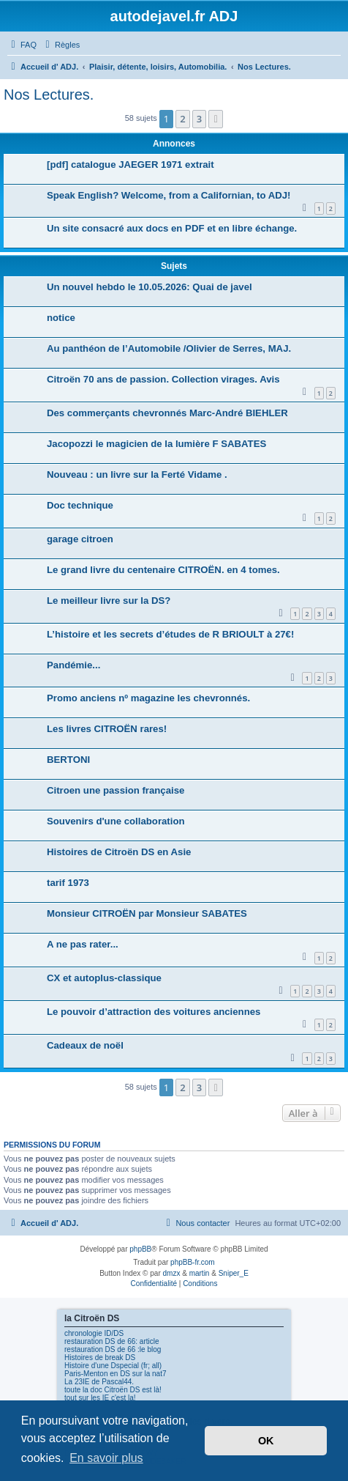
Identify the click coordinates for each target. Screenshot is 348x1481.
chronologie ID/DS (94, 1333)
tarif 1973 (68, 882)
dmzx (172, 1273)
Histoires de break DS (99, 1357)
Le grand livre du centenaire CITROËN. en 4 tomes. (163, 569)
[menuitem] (22, 44)
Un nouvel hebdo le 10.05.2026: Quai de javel (149, 286)
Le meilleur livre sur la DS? (108, 600)
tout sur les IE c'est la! (100, 1398)
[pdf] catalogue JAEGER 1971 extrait (130, 164)
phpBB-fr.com (192, 1262)
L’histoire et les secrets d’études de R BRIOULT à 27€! (170, 634)
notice (61, 317)
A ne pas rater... (82, 944)
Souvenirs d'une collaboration (116, 821)
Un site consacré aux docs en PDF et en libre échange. (172, 228)
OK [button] (266, 1441)
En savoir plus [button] (106, 1458)
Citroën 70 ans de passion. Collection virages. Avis (163, 379)
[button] (215, 119)
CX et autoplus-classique (104, 977)
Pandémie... (73, 665)
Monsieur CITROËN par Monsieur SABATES (147, 913)
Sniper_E (234, 1273)
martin (199, 1273)
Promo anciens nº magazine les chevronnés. (148, 698)
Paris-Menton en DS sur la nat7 (115, 1374)
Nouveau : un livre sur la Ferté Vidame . (137, 474)
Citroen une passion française (115, 790)
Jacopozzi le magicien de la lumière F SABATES (156, 443)
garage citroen (80, 538)
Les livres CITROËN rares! (107, 728)
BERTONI (68, 759)
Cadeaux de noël (85, 1045)
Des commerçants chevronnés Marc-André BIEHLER (167, 412)
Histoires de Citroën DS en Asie (119, 851)
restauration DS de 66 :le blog (112, 1349)
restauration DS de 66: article (111, 1341)
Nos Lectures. (49, 94)
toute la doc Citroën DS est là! (113, 1390)
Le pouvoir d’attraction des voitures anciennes (153, 1011)
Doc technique (80, 505)
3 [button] (199, 118)
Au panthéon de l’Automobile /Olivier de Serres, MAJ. (169, 348)
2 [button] (182, 118)
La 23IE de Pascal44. (99, 1382)
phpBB (140, 1249)
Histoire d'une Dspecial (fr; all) (113, 1366)
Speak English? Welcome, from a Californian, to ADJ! (168, 195)
